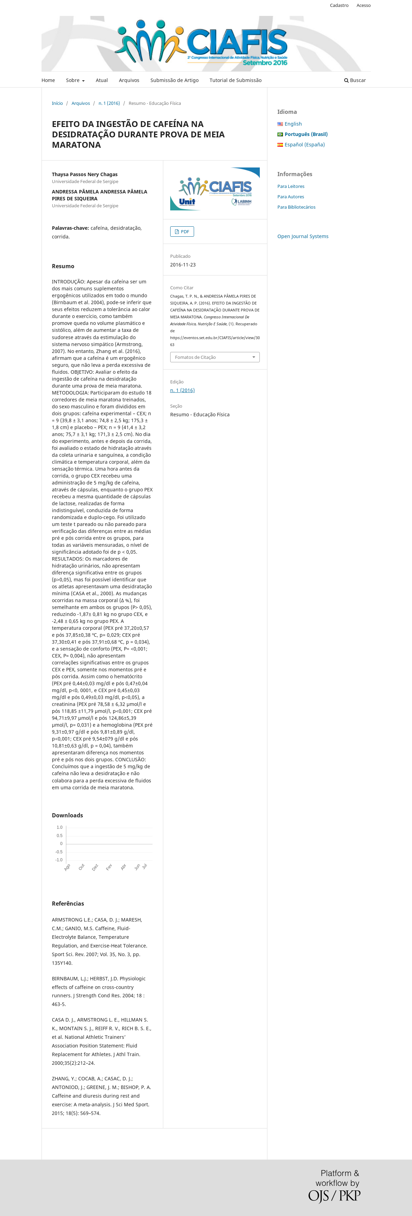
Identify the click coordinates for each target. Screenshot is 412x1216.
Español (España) (305, 144)
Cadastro (339, 5)
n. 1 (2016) (109, 103)
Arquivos (129, 80)
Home (48, 80)
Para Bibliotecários (296, 207)
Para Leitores (290, 186)
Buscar (355, 80)
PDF (184, 231)
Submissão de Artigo (174, 80)
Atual (102, 80)
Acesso (364, 5)
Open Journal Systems (303, 236)
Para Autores (290, 196)
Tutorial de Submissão (236, 80)
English (293, 123)
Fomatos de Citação (195, 357)
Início (57, 103)
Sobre (73, 80)
